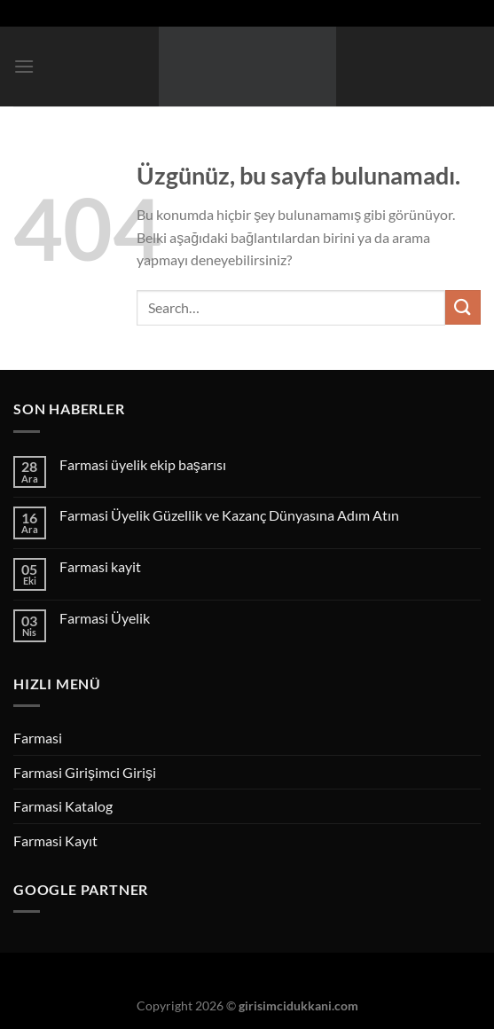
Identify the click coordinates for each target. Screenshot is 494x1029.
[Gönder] (463, 307)
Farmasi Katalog (63, 805)
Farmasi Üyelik (104, 617)
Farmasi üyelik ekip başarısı (142, 464)
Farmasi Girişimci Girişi (84, 772)
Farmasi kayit (100, 566)
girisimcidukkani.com (298, 1005)
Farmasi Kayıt (55, 840)
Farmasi (37, 737)
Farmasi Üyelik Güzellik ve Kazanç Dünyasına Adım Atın (229, 515)
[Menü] (24, 66)
